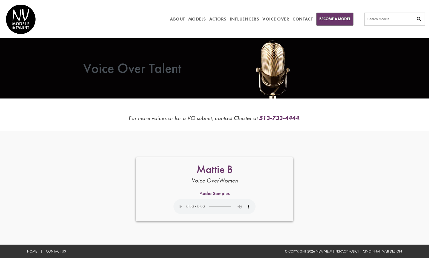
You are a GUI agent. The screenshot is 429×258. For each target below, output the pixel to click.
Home (32, 251)
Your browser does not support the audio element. (214, 206)
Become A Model (334, 18)
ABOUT (177, 19)
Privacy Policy (347, 251)
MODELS (197, 19)
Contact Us (56, 251)
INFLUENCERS (244, 19)
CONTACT (302, 19)
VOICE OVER (275, 19)
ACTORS (218, 19)
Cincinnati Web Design (382, 251)
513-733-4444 (279, 118)
